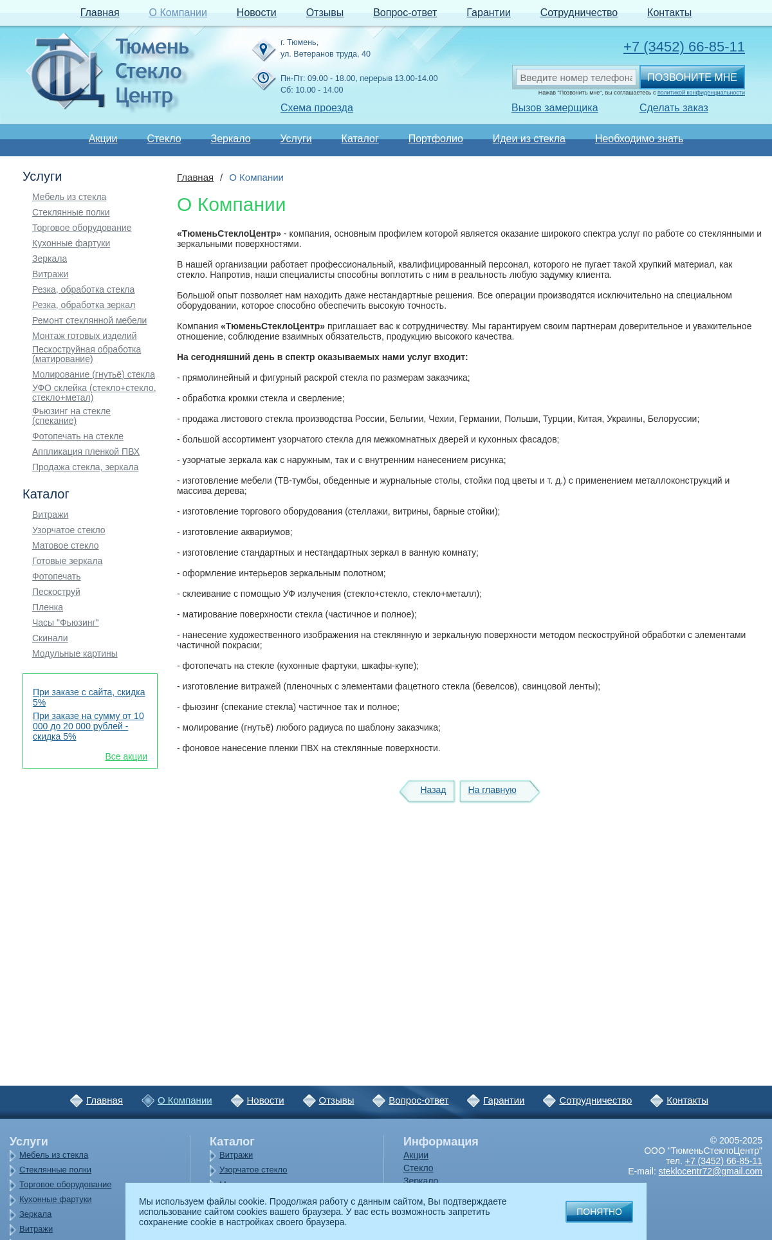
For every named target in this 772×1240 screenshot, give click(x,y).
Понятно (599, 1212)
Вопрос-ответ (405, 12)
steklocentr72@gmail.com (710, 1171)
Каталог (360, 138)
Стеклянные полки (71, 212)
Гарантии (488, 12)
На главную (492, 790)
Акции (103, 138)
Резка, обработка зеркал (83, 305)
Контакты (669, 12)
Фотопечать (56, 576)
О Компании (178, 12)
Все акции (126, 756)
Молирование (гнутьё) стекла (93, 374)
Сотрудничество (579, 12)
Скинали (50, 638)
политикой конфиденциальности (701, 92)
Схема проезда (316, 107)
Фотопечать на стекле (78, 436)
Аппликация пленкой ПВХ (86, 452)
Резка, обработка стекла (83, 290)
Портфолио (436, 138)
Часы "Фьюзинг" (65, 623)
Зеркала (49, 259)
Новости (257, 12)
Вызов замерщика (554, 107)
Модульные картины (75, 654)
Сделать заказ (673, 107)
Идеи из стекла (529, 138)
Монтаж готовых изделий (84, 336)
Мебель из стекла (69, 197)
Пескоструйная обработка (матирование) (86, 354)
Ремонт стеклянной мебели (89, 320)
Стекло (164, 138)
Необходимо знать (639, 138)
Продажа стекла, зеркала (85, 467)
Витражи (50, 274)
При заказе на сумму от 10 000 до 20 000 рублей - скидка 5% (88, 726)
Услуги (295, 138)
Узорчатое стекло (69, 530)
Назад (433, 790)
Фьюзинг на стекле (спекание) (71, 416)
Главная (100, 12)
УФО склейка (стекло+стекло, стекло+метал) (94, 393)
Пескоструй (56, 592)
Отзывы (325, 12)
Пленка (47, 607)
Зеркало (230, 138)
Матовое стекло (65, 546)
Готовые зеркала (67, 561)
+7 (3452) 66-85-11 (684, 47)
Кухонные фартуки (71, 243)
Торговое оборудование (81, 228)
